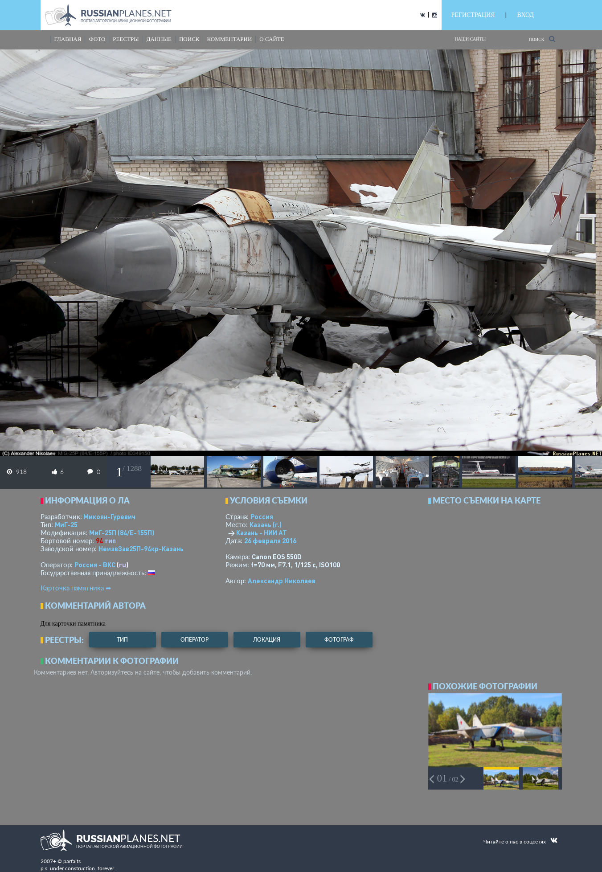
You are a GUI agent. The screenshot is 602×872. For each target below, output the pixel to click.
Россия (261, 516)
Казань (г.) (266, 524)
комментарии (229, 39)
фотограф (338, 639)
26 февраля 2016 (270, 540)
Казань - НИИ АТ (261, 532)
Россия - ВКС (94, 565)
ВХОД (525, 15)
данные (159, 39)
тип (110, 540)
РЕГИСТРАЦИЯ (473, 15)
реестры (126, 39)
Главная (68, 39)
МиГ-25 (66, 524)
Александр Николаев (281, 581)
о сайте (271, 39)
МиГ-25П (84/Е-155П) (121, 532)
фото (97, 39)
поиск (189, 39)
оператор (194, 639)
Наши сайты (470, 39)
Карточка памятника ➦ (76, 588)
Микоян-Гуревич (109, 516)
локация (266, 639)
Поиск (541, 39)
